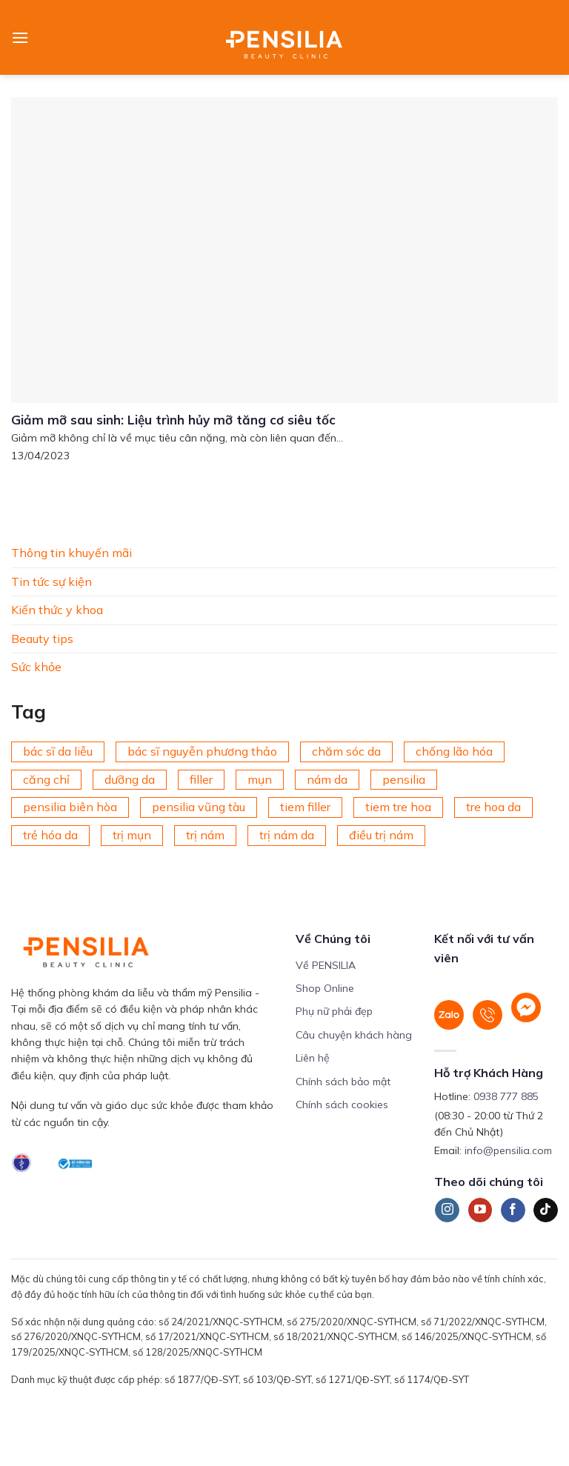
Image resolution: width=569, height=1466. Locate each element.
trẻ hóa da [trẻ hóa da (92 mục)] (50, 834)
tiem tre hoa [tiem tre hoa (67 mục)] (398, 806)
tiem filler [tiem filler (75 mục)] (305, 806)
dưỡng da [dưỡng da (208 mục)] (129, 778)
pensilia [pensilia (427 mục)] (403, 778)
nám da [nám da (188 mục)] (327, 778)
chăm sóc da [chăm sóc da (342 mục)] (346, 751)
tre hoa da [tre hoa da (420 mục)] (493, 806)
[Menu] (20, 37)
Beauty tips (42, 637)
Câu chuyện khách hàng (354, 1035)
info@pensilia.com (508, 1150)
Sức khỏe (36, 666)
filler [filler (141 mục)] (201, 778)
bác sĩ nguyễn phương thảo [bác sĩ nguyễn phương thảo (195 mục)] (202, 751)
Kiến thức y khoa (57, 609)
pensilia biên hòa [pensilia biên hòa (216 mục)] (70, 806)
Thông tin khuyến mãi (71, 552)
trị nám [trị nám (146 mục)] (205, 834)
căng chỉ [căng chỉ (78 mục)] (46, 778)
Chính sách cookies (342, 1104)
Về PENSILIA (326, 965)
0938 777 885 (506, 1096)
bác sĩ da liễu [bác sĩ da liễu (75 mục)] (58, 751)
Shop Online (325, 988)
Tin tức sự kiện (51, 580)
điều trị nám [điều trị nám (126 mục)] (381, 834)
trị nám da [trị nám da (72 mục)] (286, 834)
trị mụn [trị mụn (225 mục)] (132, 834)
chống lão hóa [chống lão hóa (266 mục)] (454, 751)
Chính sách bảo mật (343, 1081)
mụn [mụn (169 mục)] (259, 778)
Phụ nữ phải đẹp (334, 1011)
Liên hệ (313, 1057)
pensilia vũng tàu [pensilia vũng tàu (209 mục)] (198, 806)
